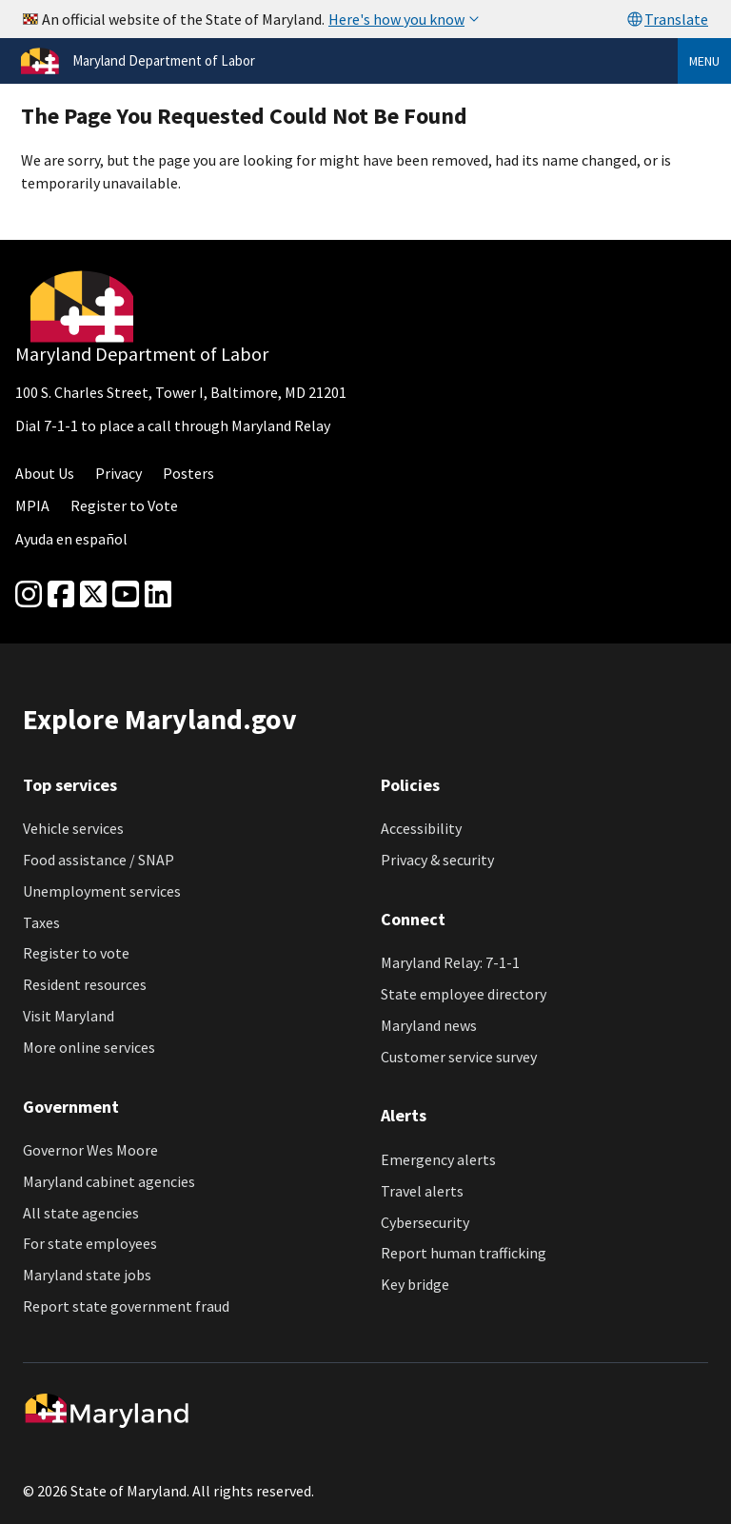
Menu (704, 60)
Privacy (118, 473)
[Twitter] (93, 595)
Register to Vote (124, 505)
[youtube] (125, 595)
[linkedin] (158, 595)
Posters (188, 473)
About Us (44, 473)
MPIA (32, 505)
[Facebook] (61, 595)
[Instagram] (28, 595)
